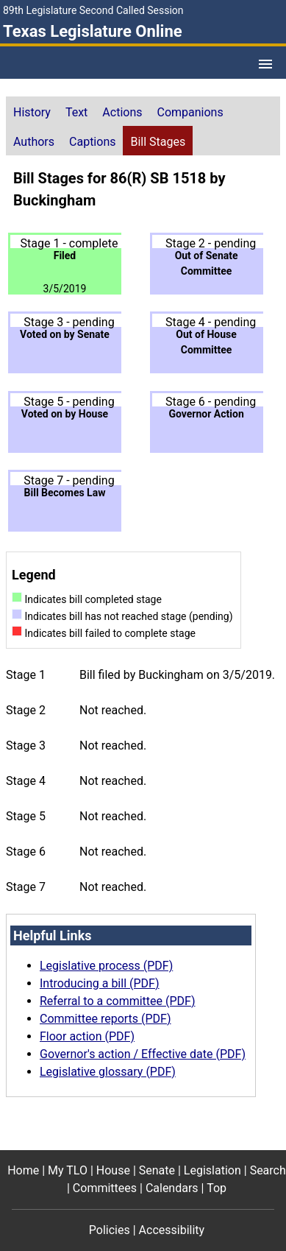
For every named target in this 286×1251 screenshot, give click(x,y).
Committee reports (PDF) (105, 1019)
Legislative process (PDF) (106, 966)
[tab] (32, 111)
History (32, 112)
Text (76, 112)
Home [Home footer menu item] (23, 1170)
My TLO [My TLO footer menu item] (67, 1170)
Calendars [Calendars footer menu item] (172, 1188)
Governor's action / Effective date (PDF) (143, 1054)
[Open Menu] (265, 64)
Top (216, 1188)
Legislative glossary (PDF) (108, 1072)
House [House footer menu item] (113, 1170)
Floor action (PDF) (87, 1036)
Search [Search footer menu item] (268, 1170)
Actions (122, 112)
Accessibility (172, 1230)
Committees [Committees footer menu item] (105, 1188)
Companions (190, 112)
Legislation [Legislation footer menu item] (212, 1170)
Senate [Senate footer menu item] (157, 1170)
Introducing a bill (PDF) (100, 983)
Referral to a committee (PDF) (117, 1001)
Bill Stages (157, 142)
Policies (109, 1230)
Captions (92, 142)
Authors (33, 142)
